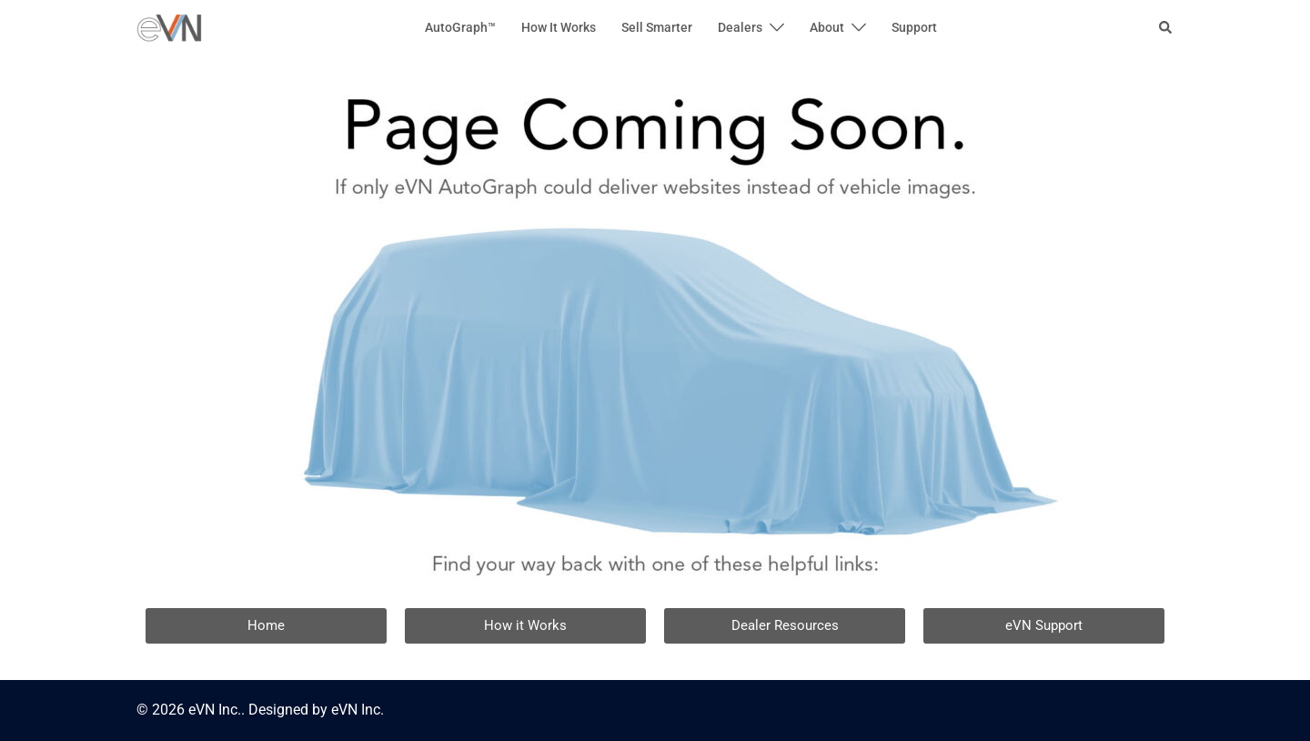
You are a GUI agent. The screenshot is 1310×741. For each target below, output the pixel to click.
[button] (1166, 28)
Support (914, 27)
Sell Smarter (656, 27)
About (827, 27)
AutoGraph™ (460, 27)
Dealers (740, 27)
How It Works (558, 27)
